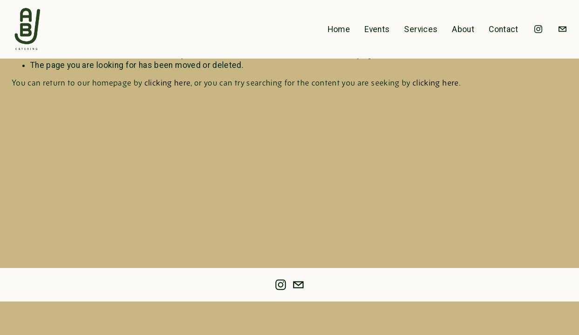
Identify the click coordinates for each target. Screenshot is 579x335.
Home (339, 29)
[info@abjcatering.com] (562, 29)
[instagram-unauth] (538, 29)
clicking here (167, 83)
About (463, 29)
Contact (503, 29)
